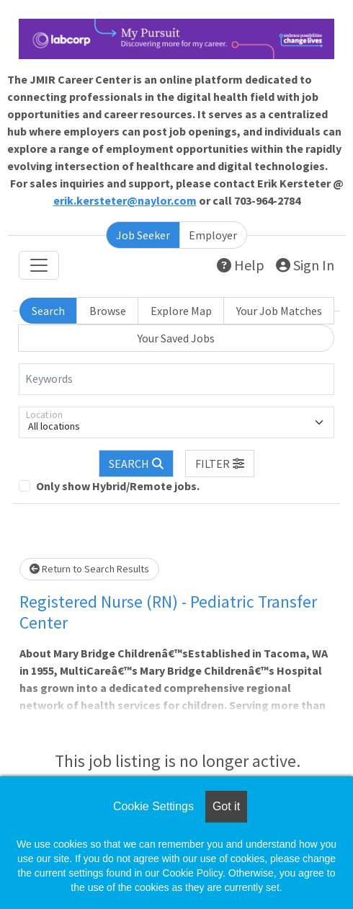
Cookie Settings (153, 806)
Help (240, 265)
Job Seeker (143, 235)
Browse (107, 310)
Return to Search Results (89, 568)
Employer (213, 235)
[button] (219, 463)
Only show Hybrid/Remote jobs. (118, 486)
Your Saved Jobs (176, 338)
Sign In (305, 265)
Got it (226, 806)
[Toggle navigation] (39, 265)
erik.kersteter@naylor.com (125, 200)
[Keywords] (176, 379)
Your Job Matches (279, 310)
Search (48, 310)
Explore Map (181, 310)
